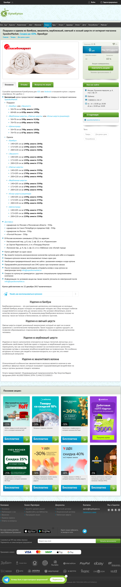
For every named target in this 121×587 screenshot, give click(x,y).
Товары (47, 24)
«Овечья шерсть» (35, 116)
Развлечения (22, 24)
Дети (85, 24)
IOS (39, 91)
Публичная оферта (64, 515)
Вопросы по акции (43, 84)
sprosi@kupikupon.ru (91, 509)
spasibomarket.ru (93, 120)
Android (48, 91)
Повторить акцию (101, 68)
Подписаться (57, 579)
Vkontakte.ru (112, 510)
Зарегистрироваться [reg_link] (110, 2)
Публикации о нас (9, 512)
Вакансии (5, 515)
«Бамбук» (13, 106)
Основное (9, 84)
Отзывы (24, 84)
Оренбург (7, 2)
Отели (78, 24)
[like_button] (114, 44)
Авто (31, 24)
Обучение (39, 24)
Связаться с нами (89, 512)
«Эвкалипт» (26, 106)
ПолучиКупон (93, 24)
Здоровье (70, 24)
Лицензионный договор (66, 512)
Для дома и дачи (101, 134)
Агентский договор (64, 509)
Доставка (9, 221)
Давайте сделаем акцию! (35, 509)
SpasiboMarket (11, 99)
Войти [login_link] (93, 2)
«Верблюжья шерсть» (18, 116)
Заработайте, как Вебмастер (37, 512)
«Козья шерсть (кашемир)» (58, 116)
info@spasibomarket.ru (32, 270)
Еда (6, 24)
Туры (54, 24)
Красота (12, 24)
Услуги (62, 24)
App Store (30, 531)
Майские (104, 24)
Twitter (115, 510)
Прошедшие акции (33, 515)
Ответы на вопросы (9, 521)
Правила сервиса (8, 518)
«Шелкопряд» (15, 126)
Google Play (44, 531)
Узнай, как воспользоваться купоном (26, 294)
